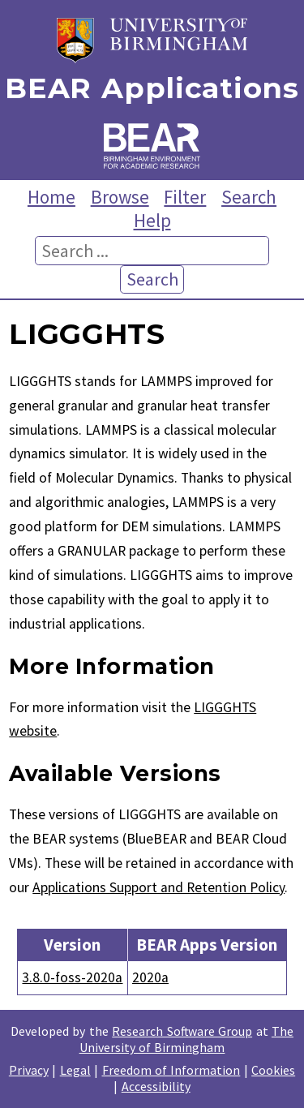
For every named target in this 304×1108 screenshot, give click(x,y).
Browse (120, 196)
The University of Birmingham (186, 1039)
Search (248, 196)
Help (152, 220)
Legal (75, 1070)
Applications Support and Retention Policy (158, 887)
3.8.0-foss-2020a (72, 977)
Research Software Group (182, 1031)
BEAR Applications (151, 89)
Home (51, 196)
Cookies (273, 1070)
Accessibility (156, 1086)
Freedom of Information (171, 1070)
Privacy (29, 1070)
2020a (150, 977)
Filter (185, 196)
